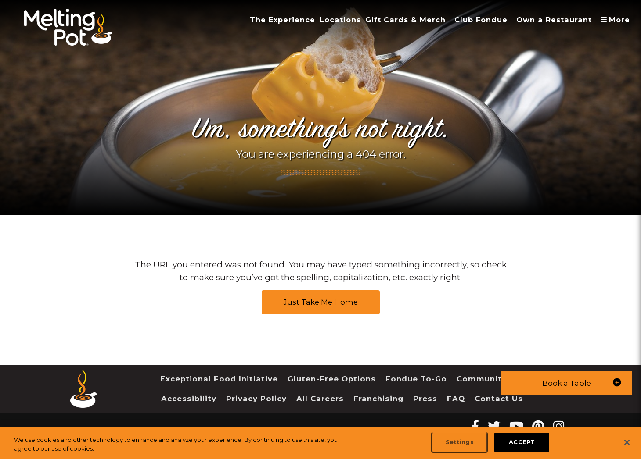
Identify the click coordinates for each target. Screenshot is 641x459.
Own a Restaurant (554, 19)
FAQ (456, 398)
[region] (320, 443)
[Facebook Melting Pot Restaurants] (475, 426)
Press (425, 398)
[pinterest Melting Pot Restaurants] (538, 426)
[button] (566, 383)
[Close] (627, 442)
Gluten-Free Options (332, 378)
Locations (340, 19)
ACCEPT (522, 441)
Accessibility (188, 398)
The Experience (282, 19)
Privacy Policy (256, 398)
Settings (460, 441)
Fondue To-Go (416, 378)
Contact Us (499, 398)
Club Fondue (481, 19)
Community (482, 378)
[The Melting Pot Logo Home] (68, 27)
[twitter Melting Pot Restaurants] (494, 426)
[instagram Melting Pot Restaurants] (558, 426)
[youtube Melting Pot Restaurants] (516, 426)
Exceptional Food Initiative (219, 378)
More (617, 20)
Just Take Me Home (321, 302)
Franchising (378, 398)
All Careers (320, 398)
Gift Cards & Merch (405, 19)
